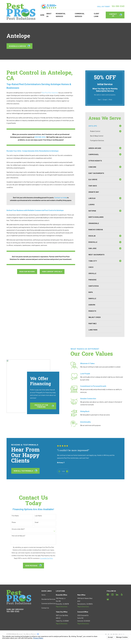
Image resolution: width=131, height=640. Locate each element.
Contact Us (115, 15)
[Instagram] (112, 594)
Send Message (30, 565)
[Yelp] (122, 594)
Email (105, 100)
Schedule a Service (19, 46)
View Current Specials (52, 271)
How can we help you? (15, 536)
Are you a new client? (15, 529)
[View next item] (67, 471)
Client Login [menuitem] (96, 15)
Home (43, 595)
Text (99, 100)
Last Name (35, 515)
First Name (12, 515)
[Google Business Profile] (108, 599)
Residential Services (48, 599)
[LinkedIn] (117, 594)
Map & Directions (61, 606)
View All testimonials (25, 470)
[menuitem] (103, 126)
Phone (11, 522)
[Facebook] (108, 594)
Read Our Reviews (27, 271)
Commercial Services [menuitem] (79, 15)
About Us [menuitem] (48, 15)
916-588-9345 (118, 6)
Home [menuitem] (42, 15)
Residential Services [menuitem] (61, 15)
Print (110, 100)
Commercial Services (48, 603)
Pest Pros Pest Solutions (50, 93)
